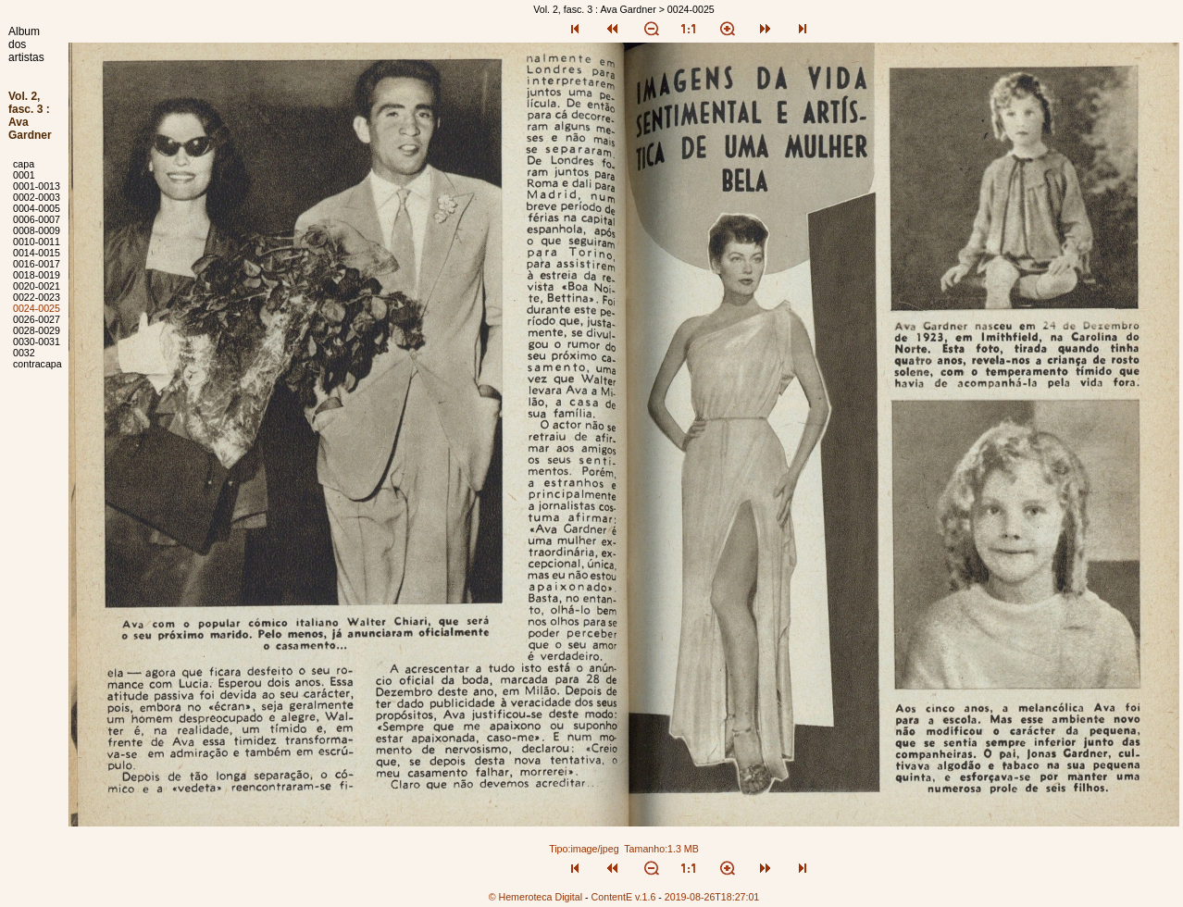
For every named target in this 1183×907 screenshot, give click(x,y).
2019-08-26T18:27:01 (712, 896)
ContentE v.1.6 (624, 896)
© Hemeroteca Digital (535, 896)
